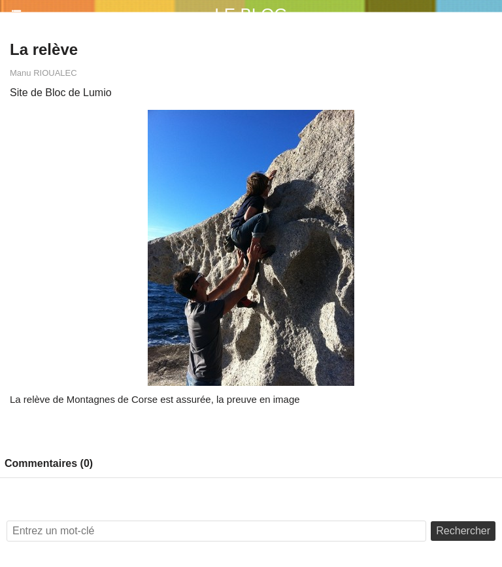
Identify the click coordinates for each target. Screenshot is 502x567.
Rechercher (463, 530)
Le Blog (250, 14)
